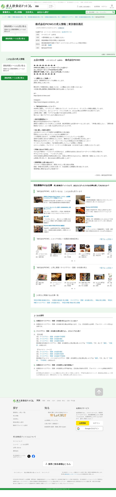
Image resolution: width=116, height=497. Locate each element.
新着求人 (6, 12)
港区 (105, 343)
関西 (43, 400)
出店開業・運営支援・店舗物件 (38, 479)
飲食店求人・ (82, 479)
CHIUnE (88, 197)
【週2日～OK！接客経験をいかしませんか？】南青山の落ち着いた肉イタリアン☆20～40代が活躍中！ (99, 220)
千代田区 (89, 343)
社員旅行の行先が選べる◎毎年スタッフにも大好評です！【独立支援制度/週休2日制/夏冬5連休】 (57, 201)
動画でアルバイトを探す (20, 425)
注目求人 (29, 12)
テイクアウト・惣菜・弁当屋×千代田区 (52, 336)
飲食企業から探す (18, 422)
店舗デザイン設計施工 (61, 479)
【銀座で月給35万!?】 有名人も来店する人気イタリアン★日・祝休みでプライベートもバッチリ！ (99, 211)
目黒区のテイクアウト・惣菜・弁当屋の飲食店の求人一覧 (78, 17)
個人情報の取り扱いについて (32, 472)
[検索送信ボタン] (113, 12)
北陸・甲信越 (71, 400)
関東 (9, 17)
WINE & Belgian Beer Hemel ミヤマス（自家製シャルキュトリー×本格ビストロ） (57, 197)
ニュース (15, 444)
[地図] (50, 45)
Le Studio (88, 226)
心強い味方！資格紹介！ (52, 423)
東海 (48, 400)
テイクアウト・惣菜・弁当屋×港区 (51, 339)
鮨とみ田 (46, 216)
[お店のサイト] (66, 32)
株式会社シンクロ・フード (71, 474)
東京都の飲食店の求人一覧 (35, 17)
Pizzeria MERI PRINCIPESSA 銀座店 (54, 225)
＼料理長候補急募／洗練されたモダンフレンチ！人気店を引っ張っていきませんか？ (99, 201)
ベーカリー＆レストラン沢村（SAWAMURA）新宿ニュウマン (57, 208)
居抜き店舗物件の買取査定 (44, 481)
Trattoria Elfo (89, 216)
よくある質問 (25, 444)
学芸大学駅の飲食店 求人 (42, 300)
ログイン (96, 423)
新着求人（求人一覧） (19, 412)
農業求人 (41, 483)
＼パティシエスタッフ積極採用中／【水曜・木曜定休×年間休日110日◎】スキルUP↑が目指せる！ (99, 230)
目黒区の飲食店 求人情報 (60, 300)
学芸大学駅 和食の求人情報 (71, 302)
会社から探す (43, 12)
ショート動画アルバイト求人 (60, 483)
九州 (53, 400)
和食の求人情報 (101, 300)
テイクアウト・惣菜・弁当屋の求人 (82, 300)
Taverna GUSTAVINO (92, 207)
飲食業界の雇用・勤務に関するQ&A (55, 427)
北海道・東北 (61, 400)
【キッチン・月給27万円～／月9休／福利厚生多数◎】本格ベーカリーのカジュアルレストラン (57, 212)
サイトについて (17, 441)
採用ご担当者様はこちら (59, 464)
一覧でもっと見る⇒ (106, 239)
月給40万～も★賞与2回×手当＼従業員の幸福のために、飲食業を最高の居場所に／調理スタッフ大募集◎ (57, 230)
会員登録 (82, 423)
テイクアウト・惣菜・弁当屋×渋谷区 (52, 341)
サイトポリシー (18, 472)
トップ (4, 17)
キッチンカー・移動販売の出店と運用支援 (72, 481)
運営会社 (15, 451)
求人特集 (18, 12)
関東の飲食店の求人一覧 (19, 17)
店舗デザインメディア (26, 483)
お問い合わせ (17, 447)
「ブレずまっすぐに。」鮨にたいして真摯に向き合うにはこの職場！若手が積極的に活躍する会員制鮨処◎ (57, 220)
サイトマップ (45, 472)
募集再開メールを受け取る (15, 38)
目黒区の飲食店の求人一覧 (52, 17)
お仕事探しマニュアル (51, 420)
